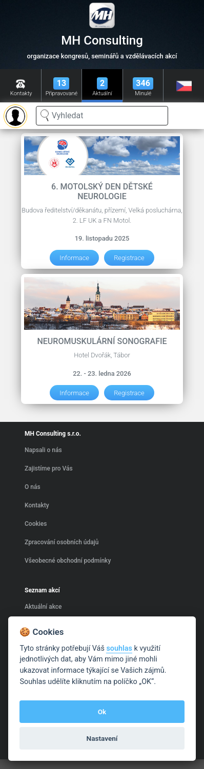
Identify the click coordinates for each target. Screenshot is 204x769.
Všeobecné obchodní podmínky (68, 560)
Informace (74, 258)
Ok (102, 712)
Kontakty (37, 505)
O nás (32, 486)
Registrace (129, 258)
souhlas (119, 648)
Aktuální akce (43, 606)
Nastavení (102, 738)
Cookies (36, 523)
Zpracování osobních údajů (61, 542)
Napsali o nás (43, 450)
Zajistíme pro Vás (49, 468)
